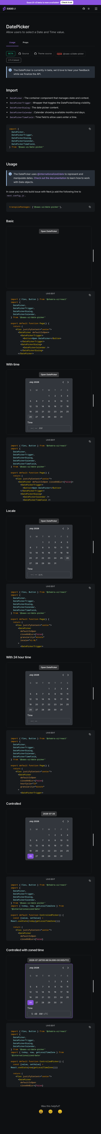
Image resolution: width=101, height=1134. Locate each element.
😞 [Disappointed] (60, 1111)
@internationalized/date (50, 174)
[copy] (89, 129)
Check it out (67, 2)
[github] (83, 8)
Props (25, 42)
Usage (12, 42)
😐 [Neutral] (50, 1111)
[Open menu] (96, 8)
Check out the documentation (50, 178)
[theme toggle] (88, 8)
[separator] (93, 256)
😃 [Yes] (41, 1111)
